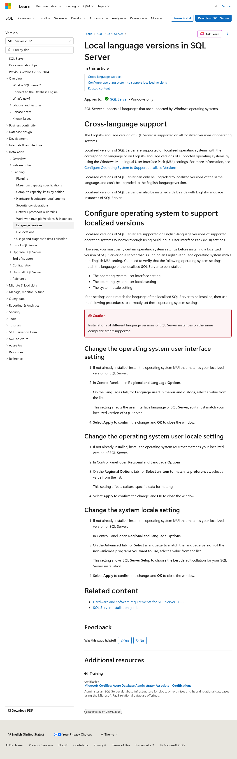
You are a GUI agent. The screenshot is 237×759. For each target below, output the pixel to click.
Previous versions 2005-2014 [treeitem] (29, 72)
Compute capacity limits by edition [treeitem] (40, 192)
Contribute (80, 745)
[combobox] (39, 41)
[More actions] (228, 33)
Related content (99, 88)
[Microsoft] (8, 6)
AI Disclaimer (14, 745)
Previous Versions (41, 745)
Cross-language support (104, 76)
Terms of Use (121, 745)
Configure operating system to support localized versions (127, 82)
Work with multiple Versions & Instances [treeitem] (44, 218)
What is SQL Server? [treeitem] (27, 85)
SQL (100, 34)
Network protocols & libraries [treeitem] (36, 212)
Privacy (99, 745)
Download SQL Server (213, 18)
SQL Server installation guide (115, 607)
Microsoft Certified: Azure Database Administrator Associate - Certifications (137, 685)
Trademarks (143, 745)
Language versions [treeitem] (29, 225)
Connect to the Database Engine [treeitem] (35, 92)
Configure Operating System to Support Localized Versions (130, 167)
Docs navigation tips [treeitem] (23, 65)
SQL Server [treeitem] (17, 58)
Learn (88, 34)
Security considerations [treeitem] (32, 205)
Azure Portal (182, 18)
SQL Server (115, 34)
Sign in (227, 6)
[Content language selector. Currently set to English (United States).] (26, 734)
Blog (61, 745)
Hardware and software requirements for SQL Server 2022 (138, 601)
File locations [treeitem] (25, 232)
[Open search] (215, 6)
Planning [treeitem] (22, 178)
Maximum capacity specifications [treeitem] (39, 185)
